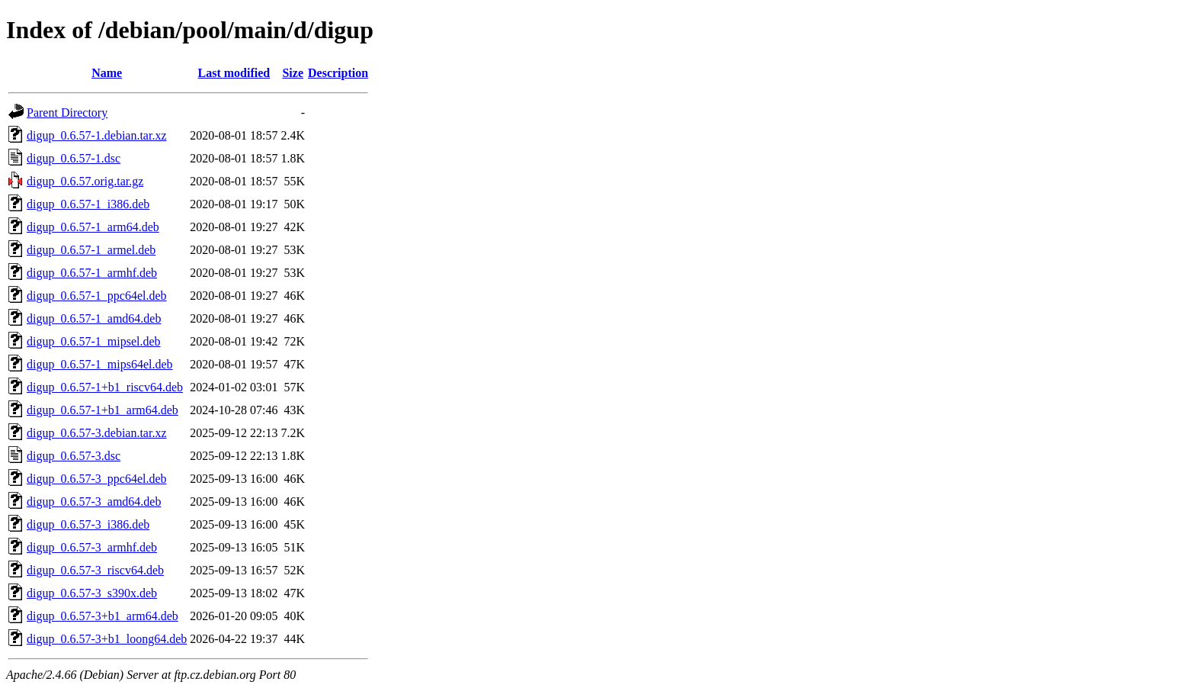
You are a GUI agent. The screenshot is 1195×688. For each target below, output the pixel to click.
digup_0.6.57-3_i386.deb (88, 524)
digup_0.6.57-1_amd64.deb (94, 318)
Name (106, 72)
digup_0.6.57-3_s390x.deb (92, 593)
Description (338, 72)
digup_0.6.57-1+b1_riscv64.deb (105, 387)
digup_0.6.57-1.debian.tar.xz (97, 135)
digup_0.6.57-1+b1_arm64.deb (102, 409)
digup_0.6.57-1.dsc (73, 158)
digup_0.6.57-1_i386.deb (88, 204)
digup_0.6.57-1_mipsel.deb (94, 341)
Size (292, 72)
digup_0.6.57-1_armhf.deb (92, 272)
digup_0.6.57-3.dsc (73, 455)
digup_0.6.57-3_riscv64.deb (95, 570)
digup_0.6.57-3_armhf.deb (92, 547)
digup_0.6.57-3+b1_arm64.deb (102, 615)
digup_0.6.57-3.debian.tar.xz (97, 432)
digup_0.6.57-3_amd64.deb (94, 501)
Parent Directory (67, 112)
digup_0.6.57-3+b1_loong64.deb (107, 638)
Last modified (234, 72)
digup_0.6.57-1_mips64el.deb (100, 364)
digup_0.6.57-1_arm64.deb (93, 226)
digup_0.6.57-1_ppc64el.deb (97, 295)
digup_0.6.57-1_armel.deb (91, 249)
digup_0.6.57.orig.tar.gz (85, 181)
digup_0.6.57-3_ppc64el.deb (97, 478)
